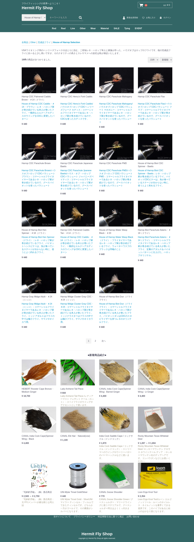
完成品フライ (44, 42)
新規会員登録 (130, 18)
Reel (63, 28)
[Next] (103, 341)
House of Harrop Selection (66, 42)
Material (105, 28)
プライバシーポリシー (84, 516)
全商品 (25, 42)
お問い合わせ (133, 516)
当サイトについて (62, 516)
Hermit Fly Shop (37, 8)
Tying (127, 28)
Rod (54, 28)
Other (83, 28)
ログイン (165, 18)
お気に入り (148, 18)
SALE (116, 28)
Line (72, 28)
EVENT (138, 28)
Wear (93, 28)
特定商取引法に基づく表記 (111, 516)
